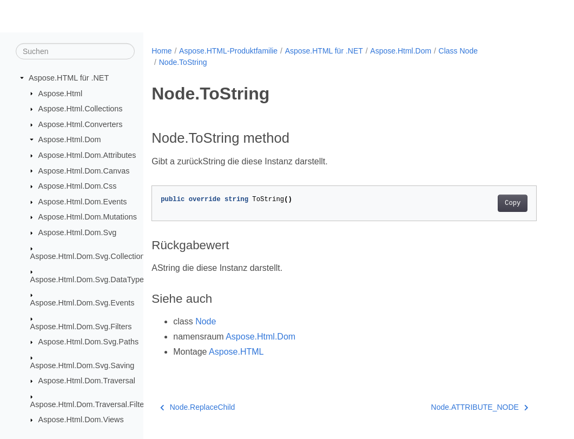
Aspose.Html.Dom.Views (81, 419)
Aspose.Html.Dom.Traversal (86, 380)
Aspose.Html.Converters (80, 124)
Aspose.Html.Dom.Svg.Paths (88, 341)
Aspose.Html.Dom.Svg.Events (82, 302)
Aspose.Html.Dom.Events (82, 201)
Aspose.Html (60, 93)
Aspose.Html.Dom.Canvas (84, 170)
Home (161, 50)
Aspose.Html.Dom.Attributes (87, 155)
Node (205, 321)
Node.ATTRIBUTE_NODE (480, 407)
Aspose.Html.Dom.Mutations (87, 216)
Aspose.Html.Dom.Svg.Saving (82, 365)
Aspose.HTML (236, 351)
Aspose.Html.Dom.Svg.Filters (81, 326)
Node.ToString (183, 62)
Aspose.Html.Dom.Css (77, 186)
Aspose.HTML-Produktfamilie (228, 50)
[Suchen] (75, 51)
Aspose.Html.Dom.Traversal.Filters (90, 404)
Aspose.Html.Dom (69, 139)
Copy (512, 203)
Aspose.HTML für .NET (69, 78)
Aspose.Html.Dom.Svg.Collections (89, 255)
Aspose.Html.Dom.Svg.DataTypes (89, 279)
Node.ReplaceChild (197, 407)
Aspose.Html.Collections (80, 108)
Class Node (458, 50)
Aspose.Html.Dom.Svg (77, 232)
